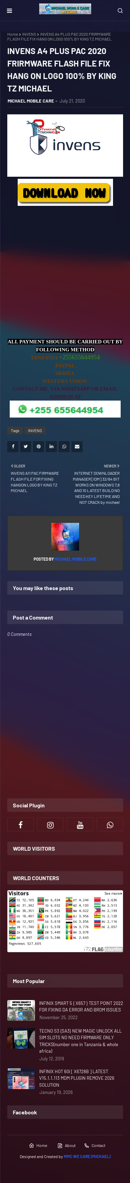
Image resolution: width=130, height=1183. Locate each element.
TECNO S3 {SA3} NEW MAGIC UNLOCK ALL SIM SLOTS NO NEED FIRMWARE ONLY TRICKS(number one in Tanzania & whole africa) (80, 1041)
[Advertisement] (65, 273)
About (66, 1145)
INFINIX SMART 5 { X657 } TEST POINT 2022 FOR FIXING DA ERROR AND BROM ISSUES (81, 1006)
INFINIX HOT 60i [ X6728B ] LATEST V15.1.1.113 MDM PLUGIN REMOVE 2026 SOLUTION (76, 1078)
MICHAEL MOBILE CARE (31, 101)
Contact (94, 1145)
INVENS (29, 34)
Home (12, 34)
